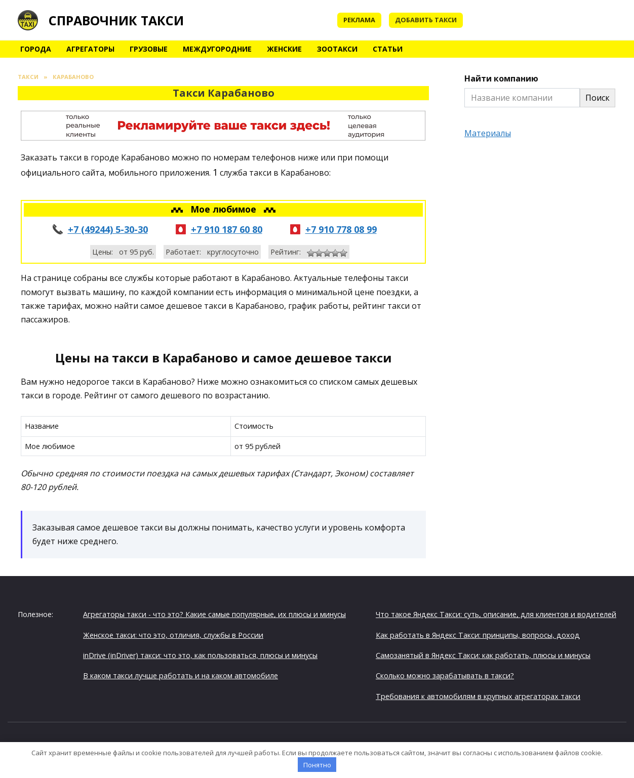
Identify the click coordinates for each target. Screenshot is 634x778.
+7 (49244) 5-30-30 (108, 229)
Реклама (359, 19)
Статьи (388, 49)
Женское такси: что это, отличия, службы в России (173, 635)
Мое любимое (224, 209)
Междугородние (217, 49)
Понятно (317, 764)
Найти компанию (501, 78)
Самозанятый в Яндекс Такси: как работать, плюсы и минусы (483, 655)
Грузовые (149, 49)
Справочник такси (116, 20)
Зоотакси (337, 49)
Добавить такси (426, 19)
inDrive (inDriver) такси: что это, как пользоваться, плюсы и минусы (200, 655)
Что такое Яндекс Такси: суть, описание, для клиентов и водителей (496, 614)
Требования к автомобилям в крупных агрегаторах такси (478, 696)
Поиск (597, 97)
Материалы (487, 133)
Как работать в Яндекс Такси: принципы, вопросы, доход (478, 635)
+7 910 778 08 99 (341, 229)
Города (35, 49)
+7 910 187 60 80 (226, 229)
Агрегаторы (90, 49)
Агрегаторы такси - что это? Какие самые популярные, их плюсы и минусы (214, 614)
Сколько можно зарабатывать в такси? (445, 675)
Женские (284, 49)
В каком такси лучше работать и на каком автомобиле (180, 675)
